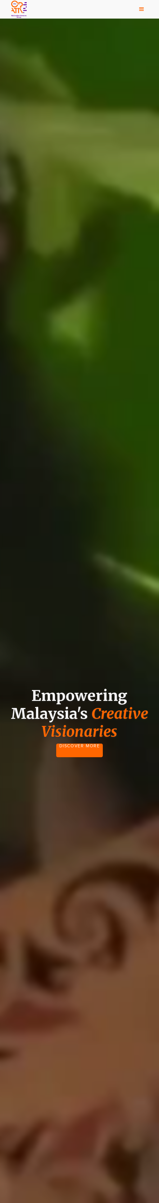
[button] (141, 9)
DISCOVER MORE (79, 746)
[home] (17, 9)
